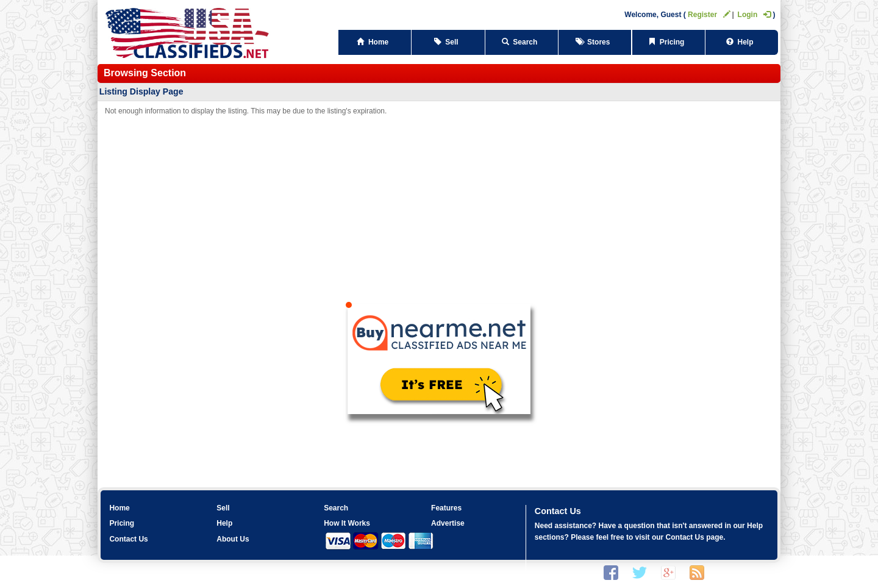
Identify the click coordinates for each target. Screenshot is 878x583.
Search (521, 42)
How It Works (347, 523)
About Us (232, 539)
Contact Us (128, 539)
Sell (448, 42)
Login (754, 14)
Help (741, 42)
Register (709, 14)
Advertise (448, 523)
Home (375, 42)
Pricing (668, 42)
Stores (595, 42)
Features (446, 508)
